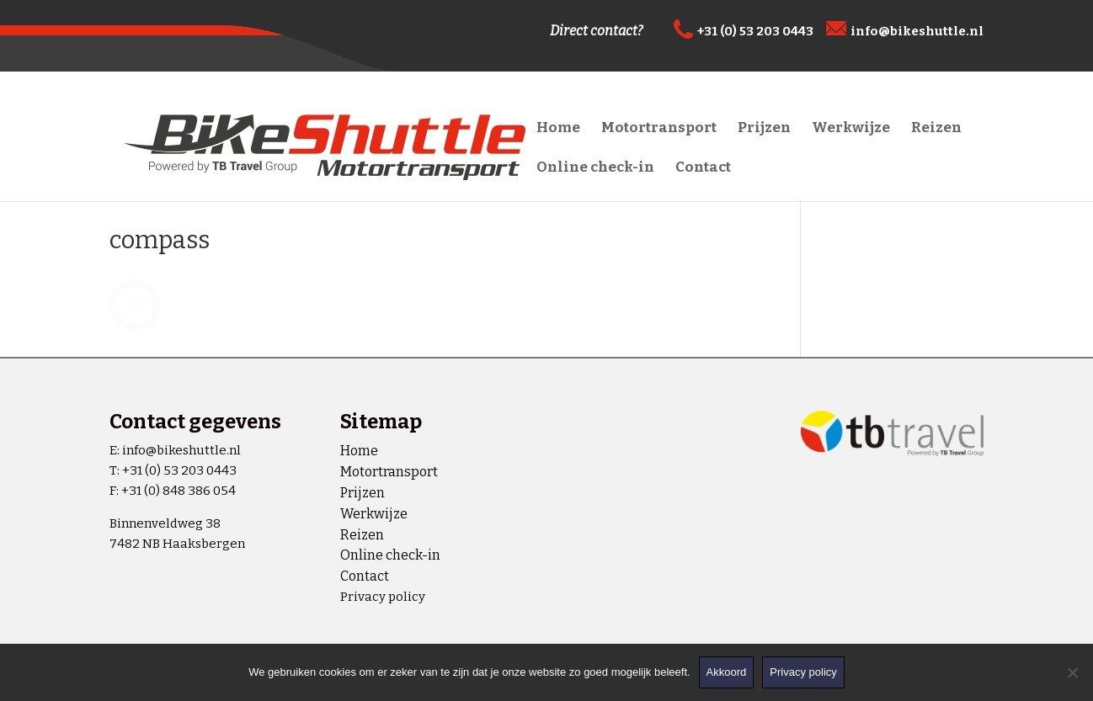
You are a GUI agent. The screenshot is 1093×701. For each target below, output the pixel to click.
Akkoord (726, 672)
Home (558, 129)
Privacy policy (382, 596)
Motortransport (659, 129)
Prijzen (764, 129)
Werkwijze (851, 129)
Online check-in (595, 169)
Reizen (936, 129)
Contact (703, 169)
